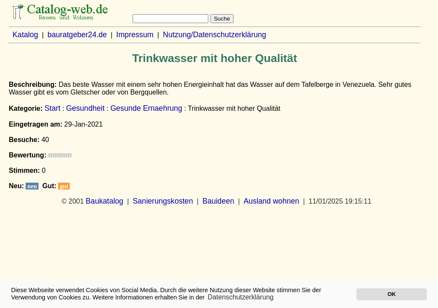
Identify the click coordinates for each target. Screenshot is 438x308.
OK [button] (392, 294)
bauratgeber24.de (77, 34)
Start (52, 108)
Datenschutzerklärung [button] (241, 297)
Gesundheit (85, 108)
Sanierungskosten (163, 201)
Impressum (135, 34)
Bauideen (218, 201)
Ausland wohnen (271, 201)
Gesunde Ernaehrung (146, 108)
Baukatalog (104, 201)
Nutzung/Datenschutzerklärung (214, 34)
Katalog (25, 34)
